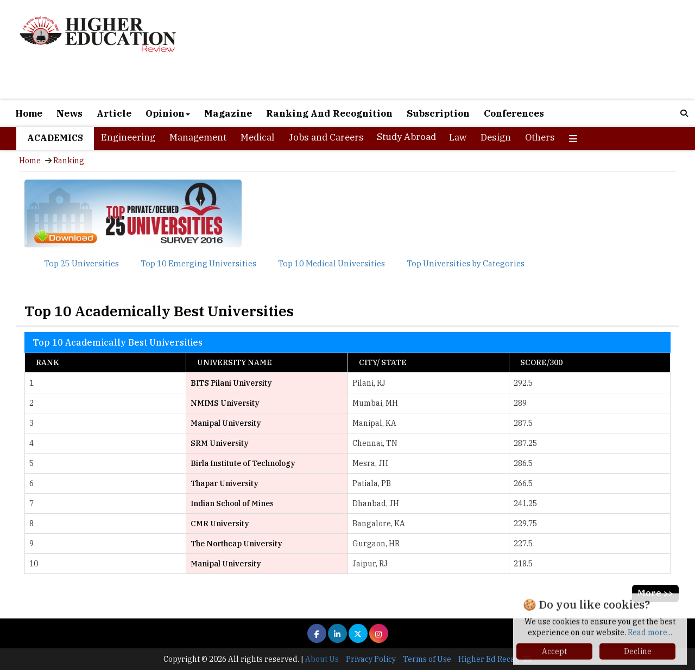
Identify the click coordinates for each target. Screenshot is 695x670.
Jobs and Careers (326, 137)
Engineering (128, 137)
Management (197, 137)
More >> (655, 593)
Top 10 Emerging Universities (198, 263)
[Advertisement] (458, 50)
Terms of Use (427, 659)
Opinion (168, 113)
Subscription (438, 113)
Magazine (228, 113)
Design (496, 137)
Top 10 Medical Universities (331, 263)
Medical (257, 137)
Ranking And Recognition (329, 113)
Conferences (514, 113)
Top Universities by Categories (466, 263)
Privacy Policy (371, 659)
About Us (322, 659)
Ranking (68, 160)
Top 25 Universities (81, 263)
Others (540, 137)
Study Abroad (406, 137)
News (69, 113)
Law (457, 137)
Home (28, 113)
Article (114, 113)
